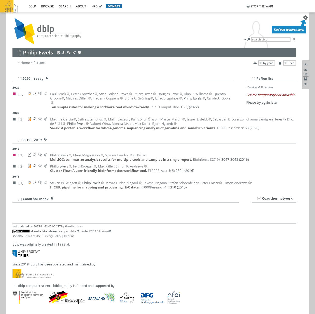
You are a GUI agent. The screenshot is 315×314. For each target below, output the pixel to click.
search (65, 6)
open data (69, 231)
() (169, 107)
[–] (254, 78)
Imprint (69, 236)
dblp (32, 6)
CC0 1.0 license (98, 231)
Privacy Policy (52, 236)
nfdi (94, 6)
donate (114, 6)
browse (47, 6)
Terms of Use (32, 236)
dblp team (77, 226)
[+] (259, 198)
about (81, 6)
